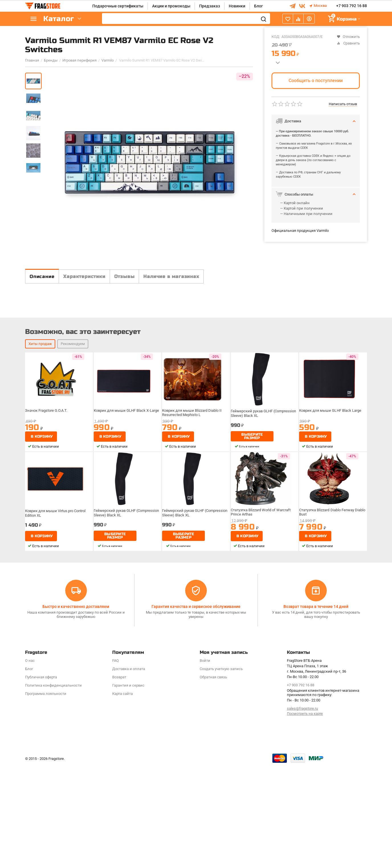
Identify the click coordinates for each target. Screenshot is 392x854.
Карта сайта (122, 782)
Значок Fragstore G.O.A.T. (48, 514)
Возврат (119, 765)
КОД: (275, 37)
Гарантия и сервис (128, 773)
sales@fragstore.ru (302, 796)
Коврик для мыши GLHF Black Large (330, 514)
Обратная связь (213, 765)
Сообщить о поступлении (316, 80)
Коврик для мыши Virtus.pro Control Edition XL (56, 615)
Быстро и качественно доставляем (75, 695)
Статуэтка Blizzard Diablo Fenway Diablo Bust (328, 615)
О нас (30, 749)
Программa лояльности (45, 782)
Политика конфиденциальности (53, 773)
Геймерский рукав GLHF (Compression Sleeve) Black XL (264, 516)
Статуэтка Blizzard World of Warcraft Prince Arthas (262, 615)
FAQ (115, 749)
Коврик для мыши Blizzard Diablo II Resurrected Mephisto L (192, 516)
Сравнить (348, 43)
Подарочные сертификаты (117, 6)
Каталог (59, 19)
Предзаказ (209, 6)
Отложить (348, 37)
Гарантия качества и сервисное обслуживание (196, 695)
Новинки (237, 6)
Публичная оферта (41, 765)
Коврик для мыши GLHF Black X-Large (126, 514)
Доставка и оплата (128, 757)
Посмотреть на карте (305, 802)
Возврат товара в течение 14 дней (315, 695)
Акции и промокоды (171, 6)
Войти (205, 749)
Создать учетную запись (221, 757)
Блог (258, 6)
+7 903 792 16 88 (351, 6)
